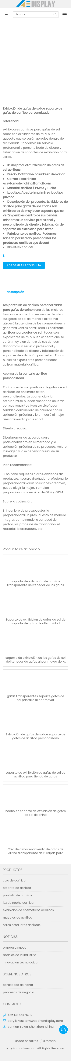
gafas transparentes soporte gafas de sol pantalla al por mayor (35, 698)
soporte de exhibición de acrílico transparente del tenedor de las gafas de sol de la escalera (35, 583)
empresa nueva (14, 947)
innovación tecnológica (20, 962)
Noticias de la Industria (19, 955)
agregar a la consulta (24, 265)
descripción (15, 292)
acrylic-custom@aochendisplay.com (35, 1021)
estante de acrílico (17, 888)
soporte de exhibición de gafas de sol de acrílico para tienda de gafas (35, 774)
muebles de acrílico (17, 917)
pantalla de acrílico (17, 895)
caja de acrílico (14, 880)
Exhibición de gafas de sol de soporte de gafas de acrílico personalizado (35, 736)
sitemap (49, 1041)
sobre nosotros (26, 1041)
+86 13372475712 (20, 1015)
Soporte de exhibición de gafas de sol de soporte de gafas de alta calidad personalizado (36, 621)
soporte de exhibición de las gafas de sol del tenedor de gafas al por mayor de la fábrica (35, 660)
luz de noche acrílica (18, 902)
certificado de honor (18, 985)
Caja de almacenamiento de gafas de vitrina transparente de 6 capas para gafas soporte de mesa (35, 851)
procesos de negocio (18, 992)
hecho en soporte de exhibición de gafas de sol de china (35, 813)
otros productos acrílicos (22, 925)
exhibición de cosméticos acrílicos (28, 910)
